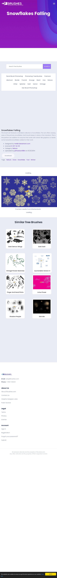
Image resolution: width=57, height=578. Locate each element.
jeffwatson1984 (20, 151)
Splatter (22, 84)
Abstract (9, 80)
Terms (3, 412)
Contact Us (5, 395)
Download (8, 156)
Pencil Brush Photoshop (14, 76)
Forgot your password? (9, 436)
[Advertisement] (17, 35)
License (4, 420)
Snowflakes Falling (10, 130)
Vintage (42, 84)
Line (44, 80)
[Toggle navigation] (54, 4)
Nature (50, 80)
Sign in (3, 429)
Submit (3, 440)
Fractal (24, 80)
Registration (5, 433)
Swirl (29, 84)
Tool (27, 160)
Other (15, 84)
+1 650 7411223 (11, 382)
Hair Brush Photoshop (29, 88)
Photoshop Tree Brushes (33, 76)
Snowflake (21, 160)
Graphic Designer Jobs (9, 399)
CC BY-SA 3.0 (15, 146)
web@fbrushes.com (12, 379)
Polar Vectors (6, 403)
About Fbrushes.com (8, 392)
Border (17, 80)
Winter (33, 160)
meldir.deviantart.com (22, 144)
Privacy (3, 416)
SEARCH (47, 66)
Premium (47, 76)
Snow (14, 160)
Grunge (31, 80)
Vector (35, 84)
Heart (38, 80)
